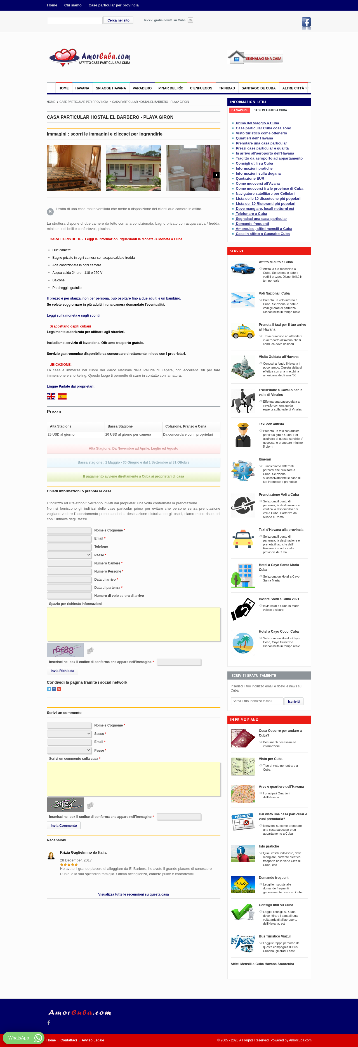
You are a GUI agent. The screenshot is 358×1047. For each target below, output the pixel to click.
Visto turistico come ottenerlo (261, 133)
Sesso (99, 734)
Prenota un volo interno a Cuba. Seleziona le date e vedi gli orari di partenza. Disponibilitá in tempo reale (281, 306)
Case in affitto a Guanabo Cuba (263, 234)
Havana (83, 88)
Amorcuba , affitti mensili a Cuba (264, 229)
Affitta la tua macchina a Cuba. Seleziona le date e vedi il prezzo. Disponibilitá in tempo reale (283, 274)
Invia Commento (64, 826)
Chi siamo (73, 5)
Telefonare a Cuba (251, 214)
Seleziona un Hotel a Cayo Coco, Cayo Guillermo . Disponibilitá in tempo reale (281, 642)
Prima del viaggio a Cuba (257, 123)
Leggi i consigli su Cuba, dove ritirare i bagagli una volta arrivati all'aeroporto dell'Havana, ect (280, 917)
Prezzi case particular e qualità (262, 148)
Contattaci (68, 1040)
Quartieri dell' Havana (254, 138)
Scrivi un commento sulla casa (73, 759)
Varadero (142, 88)
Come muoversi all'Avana (258, 183)
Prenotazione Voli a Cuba (279, 495)
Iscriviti (294, 702)
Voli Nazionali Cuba (274, 293)
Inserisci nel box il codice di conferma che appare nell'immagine (100, 662)
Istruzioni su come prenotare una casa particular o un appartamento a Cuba (282, 829)
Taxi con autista (271, 424)
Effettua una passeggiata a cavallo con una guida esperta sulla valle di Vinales (282, 405)
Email (98, 538)
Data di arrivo (105, 579)
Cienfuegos (201, 88)
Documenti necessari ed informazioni (279, 744)
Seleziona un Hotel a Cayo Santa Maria (281, 578)
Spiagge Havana (111, 88)
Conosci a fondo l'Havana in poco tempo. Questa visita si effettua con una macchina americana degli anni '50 (282, 369)
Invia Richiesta (62, 671)
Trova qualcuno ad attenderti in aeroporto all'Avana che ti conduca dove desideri (282, 340)
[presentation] (239, 110)
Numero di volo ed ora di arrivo (119, 596)
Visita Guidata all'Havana (279, 357)
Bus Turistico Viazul (275, 936)
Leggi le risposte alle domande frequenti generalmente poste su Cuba (283, 888)
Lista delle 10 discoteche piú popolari (268, 198)
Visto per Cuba (270, 759)
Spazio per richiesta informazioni (75, 604)
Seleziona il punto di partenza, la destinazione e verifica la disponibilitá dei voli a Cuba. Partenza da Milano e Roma (281, 509)
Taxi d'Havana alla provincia (281, 530)
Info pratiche (269, 846)
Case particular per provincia (114, 5)
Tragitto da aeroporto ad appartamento (269, 158)
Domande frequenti (252, 224)
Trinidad (227, 88)
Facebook (306, 23)
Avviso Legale (93, 1040)
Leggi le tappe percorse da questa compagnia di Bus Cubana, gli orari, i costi (281, 947)
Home (52, 5)
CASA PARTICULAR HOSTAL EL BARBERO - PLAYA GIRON (150, 101)
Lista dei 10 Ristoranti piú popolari (265, 203)
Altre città (293, 88)
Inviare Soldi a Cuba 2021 (279, 599)
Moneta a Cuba (170, 239)
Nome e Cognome (108, 530)
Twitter (49, 689)
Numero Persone (107, 571)
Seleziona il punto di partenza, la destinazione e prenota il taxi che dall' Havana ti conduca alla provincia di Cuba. (281, 544)
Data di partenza (107, 588)
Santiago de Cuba (258, 88)
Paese (99, 555)
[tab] (239, 110)
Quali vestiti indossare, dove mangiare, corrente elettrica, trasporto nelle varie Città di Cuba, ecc (282, 858)
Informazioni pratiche (254, 168)
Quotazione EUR (250, 178)
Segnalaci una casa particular (261, 219)
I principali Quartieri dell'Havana (276, 795)
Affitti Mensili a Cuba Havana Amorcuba (262, 964)
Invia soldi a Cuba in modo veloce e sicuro (281, 607)
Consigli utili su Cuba (254, 163)
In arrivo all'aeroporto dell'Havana (265, 153)
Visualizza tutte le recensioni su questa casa (133, 894)
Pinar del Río (170, 88)
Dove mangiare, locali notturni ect (265, 208)
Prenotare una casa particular (261, 143)
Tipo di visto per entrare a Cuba (280, 767)
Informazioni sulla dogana (258, 173)
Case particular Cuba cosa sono (263, 128)
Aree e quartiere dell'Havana (281, 787)
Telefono (101, 547)
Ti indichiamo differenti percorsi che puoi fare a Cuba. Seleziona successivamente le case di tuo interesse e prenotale (282, 473)
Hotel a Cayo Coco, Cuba (279, 631)
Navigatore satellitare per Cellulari (265, 193)
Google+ (59, 689)
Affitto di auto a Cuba (276, 262)
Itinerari (265, 459)
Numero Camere (107, 563)
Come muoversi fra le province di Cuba (269, 188)
